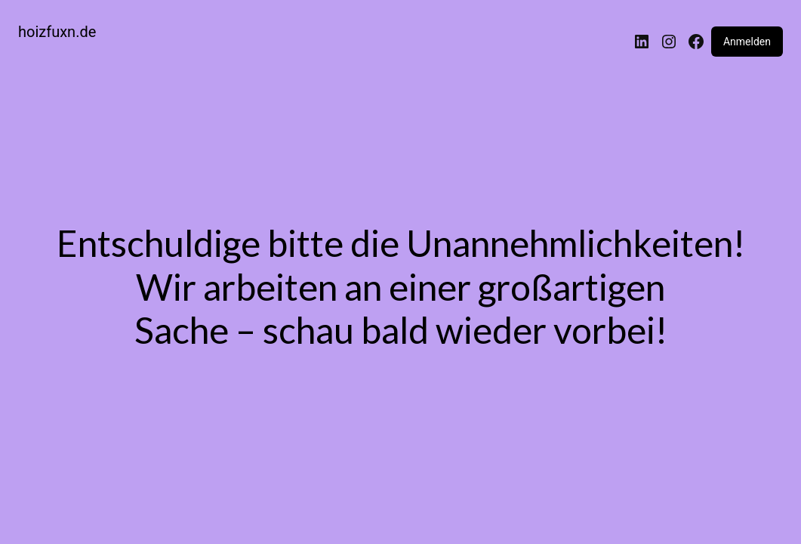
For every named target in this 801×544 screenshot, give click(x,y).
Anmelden (747, 42)
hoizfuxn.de (57, 32)
